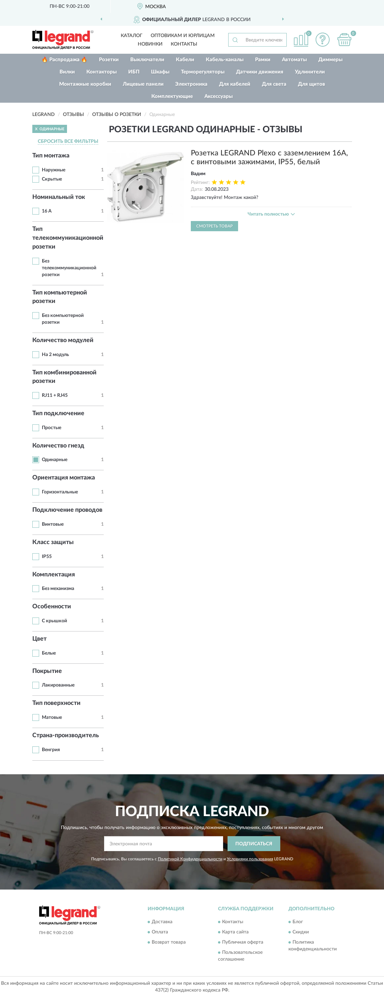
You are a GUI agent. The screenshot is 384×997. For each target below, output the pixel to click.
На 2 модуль (55, 354)
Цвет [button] (39, 639)
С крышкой (54, 621)
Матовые (52, 717)
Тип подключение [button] (58, 413)
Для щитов (311, 84)
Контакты (184, 44)
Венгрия (51, 749)
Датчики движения (259, 71)
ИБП (133, 71)
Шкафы (160, 71)
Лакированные (58, 685)
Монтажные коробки (85, 84)
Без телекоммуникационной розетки (69, 268)
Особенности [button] (51, 607)
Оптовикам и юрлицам (183, 35)
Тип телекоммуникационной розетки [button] (67, 238)
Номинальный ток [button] (58, 197)
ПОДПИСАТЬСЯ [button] (253, 844)
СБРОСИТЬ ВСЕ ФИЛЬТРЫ (68, 141)
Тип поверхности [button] (56, 703)
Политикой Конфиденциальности (190, 859)
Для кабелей (234, 84)
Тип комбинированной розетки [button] (64, 377)
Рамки (262, 59)
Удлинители (310, 71)
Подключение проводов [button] (67, 510)
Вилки (67, 71)
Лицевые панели (143, 84)
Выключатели (147, 59)
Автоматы (294, 59)
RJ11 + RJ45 (55, 395)
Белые (49, 653)
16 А (47, 211)
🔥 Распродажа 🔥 (64, 59)
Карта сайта (235, 932)
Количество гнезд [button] (58, 446)
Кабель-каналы (225, 59)
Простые (51, 427)
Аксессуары (218, 96)
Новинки (150, 44)
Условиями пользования (250, 859)
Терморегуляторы (202, 71)
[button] (322, 40)
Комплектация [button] (53, 575)
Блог (298, 921)
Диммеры (330, 59)
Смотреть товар (214, 226)
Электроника (191, 84)
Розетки (109, 59)
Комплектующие (172, 96)
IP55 (47, 556)
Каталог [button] (132, 35)
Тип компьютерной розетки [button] (59, 297)
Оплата (160, 932)
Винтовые (53, 524)
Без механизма (58, 588)
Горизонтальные (60, 492)
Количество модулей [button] (63, 340)
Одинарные (54, 459)
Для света (274, 84)
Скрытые (52, 179)
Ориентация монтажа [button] (63, 478)
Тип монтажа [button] (50, 156)
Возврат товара (169, 942)
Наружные (53, 170)
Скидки (301, 932)
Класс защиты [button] (53, 542)
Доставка (162, 921)
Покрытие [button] (47, 671)
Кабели (185, 59)
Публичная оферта (242, 942)
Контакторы (101, 71)
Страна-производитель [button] (65, 735)
